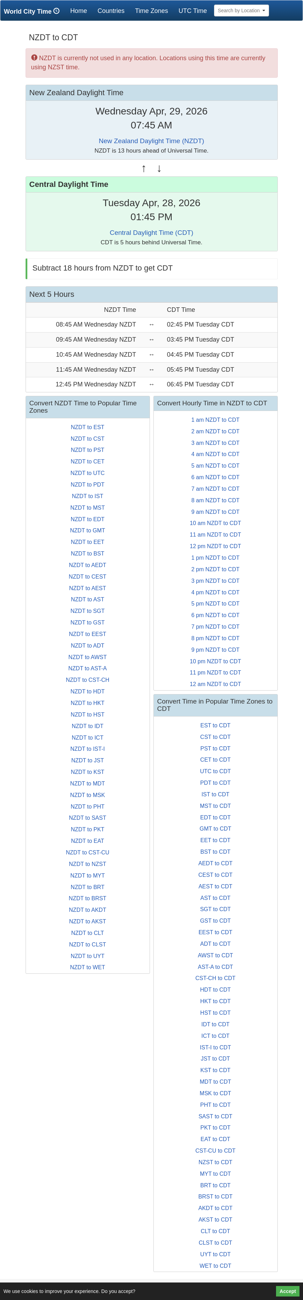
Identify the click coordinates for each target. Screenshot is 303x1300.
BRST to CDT (215, 1197)
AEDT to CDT (215, 863)
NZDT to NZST (87, 864)
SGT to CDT (215, 909)
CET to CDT (215, 760)
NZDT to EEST (87, 634)
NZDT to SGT (87, 611)
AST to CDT (215, 898)
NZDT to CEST (87, 577)
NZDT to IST (87, 496)
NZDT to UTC (87, 473)
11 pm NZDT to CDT (215, 673)
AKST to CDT (216, 1220)
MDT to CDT (215, 1082)
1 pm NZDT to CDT (215, 558)
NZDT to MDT (87, 784)
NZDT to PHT (88, 807)
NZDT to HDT (87, 691)
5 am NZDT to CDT (215, 466)
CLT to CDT (215, 1231)
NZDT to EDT (88, 519)
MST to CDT (215, 806)
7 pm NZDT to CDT (215, 627)
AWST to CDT (215, 955)
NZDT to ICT (87, 738)
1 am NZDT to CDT (215, 420)
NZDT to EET (87, 542)
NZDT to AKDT (87, 910)
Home (81, 10)
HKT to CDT (215, 1001)
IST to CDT (215, 794)
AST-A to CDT (215, 967)
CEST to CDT (215, 875)
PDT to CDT (215, 783)
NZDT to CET (88, 461)
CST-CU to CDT (215, 1151)
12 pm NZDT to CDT (215, 546)
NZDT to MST (87, 508)
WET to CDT (215, 1266)
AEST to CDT (216, 886)
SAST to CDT (216, 1116)
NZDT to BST (87, 554)
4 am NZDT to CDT (215, 454)
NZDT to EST (87, 427)
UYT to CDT (215, 1254)
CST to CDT (215, 737)
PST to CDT (215, 749)
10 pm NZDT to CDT (215, 661)
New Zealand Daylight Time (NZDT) (151, 141)
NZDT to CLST (87, 945)
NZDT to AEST (87, 588)
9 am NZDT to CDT (215, 512)
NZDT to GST (87, 622)
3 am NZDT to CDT (215, 443)
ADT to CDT (215, 944)
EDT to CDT (215, 817)
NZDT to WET (87, 967)
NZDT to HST (88, 715)
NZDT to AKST (87, 921)
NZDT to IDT (87, 726)
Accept (288, 1291)
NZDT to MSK (87, 795)
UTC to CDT (215, 771)
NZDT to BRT (87, 887)
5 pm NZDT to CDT (215, 604)
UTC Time (193, 10)
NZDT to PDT (88, 485)
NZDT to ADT (87, 646)
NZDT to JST (87, 760)
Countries (110, 10)
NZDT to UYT (88, 956)
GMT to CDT (215, 829)
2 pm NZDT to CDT (215, 569)
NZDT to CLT (87, 933)
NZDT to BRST (87, 898)
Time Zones (151, 10)
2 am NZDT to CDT (215, 431)
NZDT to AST (87, 599)
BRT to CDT (215, 1185)
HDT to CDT (215, 990)
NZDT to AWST (87, 657)
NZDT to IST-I (87, 749)
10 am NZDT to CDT (215, 523)
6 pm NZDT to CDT (215, 615)
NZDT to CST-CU (87, 852)
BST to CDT (215, 852)
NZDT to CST (88, 439)
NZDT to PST (87, 450)
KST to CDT (215, 1070)
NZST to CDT (216, 1162)
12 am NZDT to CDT (215, 684)
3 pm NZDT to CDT (215, 581)
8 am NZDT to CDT (215, 500)
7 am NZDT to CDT (215, 489)
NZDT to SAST (87, 818)
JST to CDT (215, 1059)
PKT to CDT (215, 1128)
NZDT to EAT (87, 841)
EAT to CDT (215, 1139)
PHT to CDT (215, 1105)
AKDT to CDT (215, 1208)
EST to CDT (215, 725)
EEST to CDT (216, 932)
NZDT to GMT (87, 530)
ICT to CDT (215, 1036)
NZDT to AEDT (87, 565)
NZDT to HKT (88, 703)
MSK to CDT (215, 1093)
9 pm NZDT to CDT (215, 650)
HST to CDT (215, 1013)
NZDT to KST (87, 772)
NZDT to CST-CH (87, 680)
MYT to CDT (215, 1174)
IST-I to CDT (215, 1047)
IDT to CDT (215, 1024)
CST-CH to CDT (215, 978)
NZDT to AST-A (87, 668)
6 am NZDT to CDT (215, 477)
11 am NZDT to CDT (215, 535)
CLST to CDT (215, 1243)
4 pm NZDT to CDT (215, 592)
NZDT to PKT (87, 829)
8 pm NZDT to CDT (215, 638)
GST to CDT (215, 921)
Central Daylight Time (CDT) (151, 232)
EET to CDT (215, 840)
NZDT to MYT (87, 876)
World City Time (33, 11)
